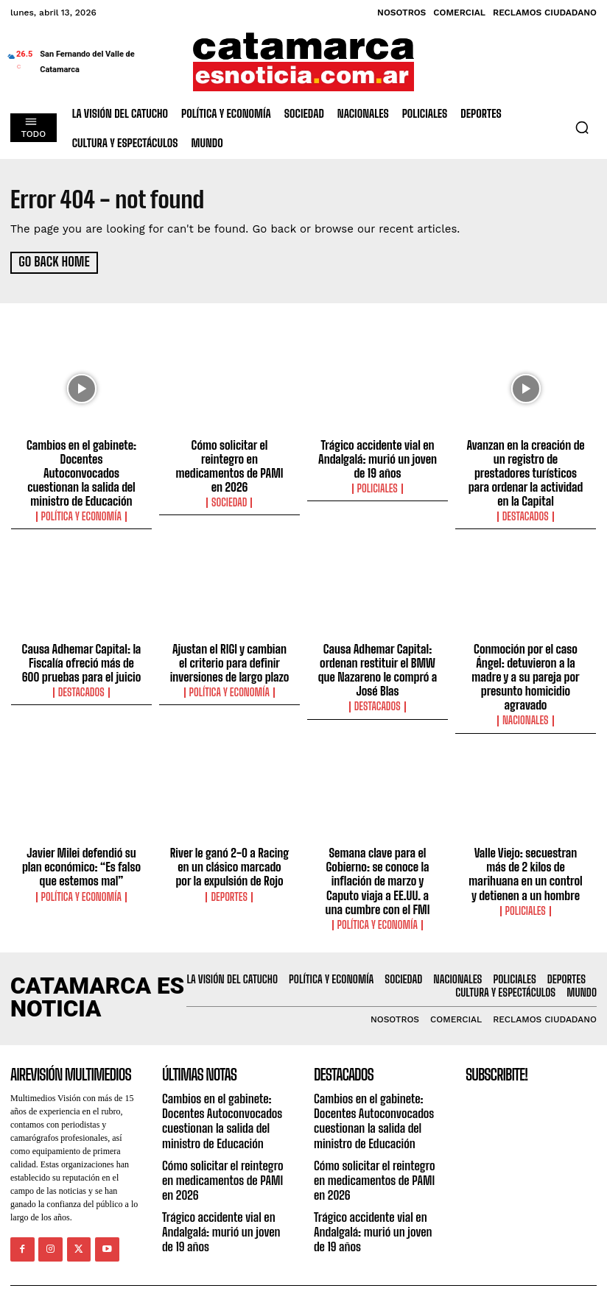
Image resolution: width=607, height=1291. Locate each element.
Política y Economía (82, 498)
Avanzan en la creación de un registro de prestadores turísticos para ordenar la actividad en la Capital (525, 462)
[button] (582, 127)
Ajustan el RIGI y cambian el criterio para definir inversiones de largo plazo (229, 643)
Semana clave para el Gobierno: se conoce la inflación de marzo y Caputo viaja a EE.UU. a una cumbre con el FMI (377, 857)
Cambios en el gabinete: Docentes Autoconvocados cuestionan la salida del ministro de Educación (81, 462)
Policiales (377, 485)
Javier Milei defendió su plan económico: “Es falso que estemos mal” (81, 843)
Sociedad (230, 485)
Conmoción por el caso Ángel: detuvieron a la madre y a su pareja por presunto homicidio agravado (525, 656)
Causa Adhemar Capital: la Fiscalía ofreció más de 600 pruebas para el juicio (81, 643)
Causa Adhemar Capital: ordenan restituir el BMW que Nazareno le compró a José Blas (377, 649)
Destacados (525, 498)
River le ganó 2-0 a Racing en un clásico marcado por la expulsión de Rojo (229, 843)
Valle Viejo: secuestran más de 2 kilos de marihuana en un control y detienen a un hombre (525, 850)
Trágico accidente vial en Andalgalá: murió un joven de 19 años (377, 456)
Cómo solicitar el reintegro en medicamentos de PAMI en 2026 (229, 456)
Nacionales (526, 698)
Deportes (229, 872)
